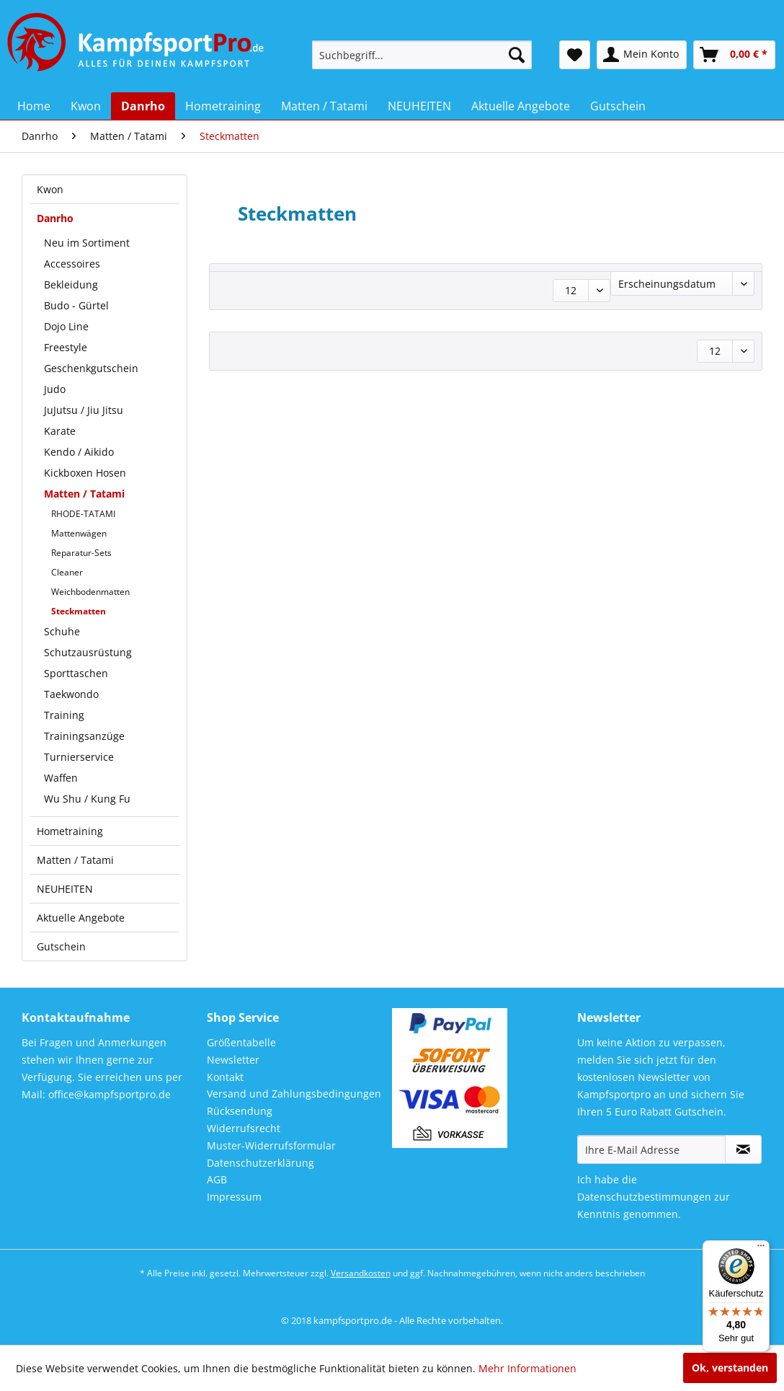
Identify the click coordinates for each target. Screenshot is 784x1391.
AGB (217, 1179)
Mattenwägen (79, 533)
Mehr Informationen (527, 1368)
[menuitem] (422, 54)
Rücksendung (239, 1111)
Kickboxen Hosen (85, 473)
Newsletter (233, 1060)
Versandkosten (361, 1273)
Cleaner (67, 572)
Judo (55, 389)
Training (64, 715)
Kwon (50, 189)
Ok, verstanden (730, 1367)
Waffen (61, 778)
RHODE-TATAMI (83, 514)
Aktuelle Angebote (81, 917)
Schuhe (62, 631)
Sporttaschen (76, 673)
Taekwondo (71, 694)
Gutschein (61, 946)
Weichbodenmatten (90, 592)
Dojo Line (66, 326)
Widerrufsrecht (243, 1128)
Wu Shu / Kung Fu (87, 798)
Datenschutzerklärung (260, 1163)
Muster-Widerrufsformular (271, 1145)
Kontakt (225, 1077)
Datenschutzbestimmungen (644, 1197)
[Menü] (761, 1249)
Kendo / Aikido (79, 452)
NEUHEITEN (65, 889)
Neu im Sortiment (87, 243)
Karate (60, 431)
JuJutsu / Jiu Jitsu (83, 410)
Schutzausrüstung (88, 652)
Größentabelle (241, 1042)
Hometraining (70, 831)
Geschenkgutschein (91, 368)
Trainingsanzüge (84, 736)
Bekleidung (71, 284)
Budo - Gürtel (76, 305)
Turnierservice (79, 757)
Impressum (234, 1197)
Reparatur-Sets (81, 553)
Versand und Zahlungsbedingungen (294, 1093)
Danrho (55, 218)
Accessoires (72, 263)
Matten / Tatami (84, 493)
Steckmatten (78, 611)
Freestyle (65, 347)
